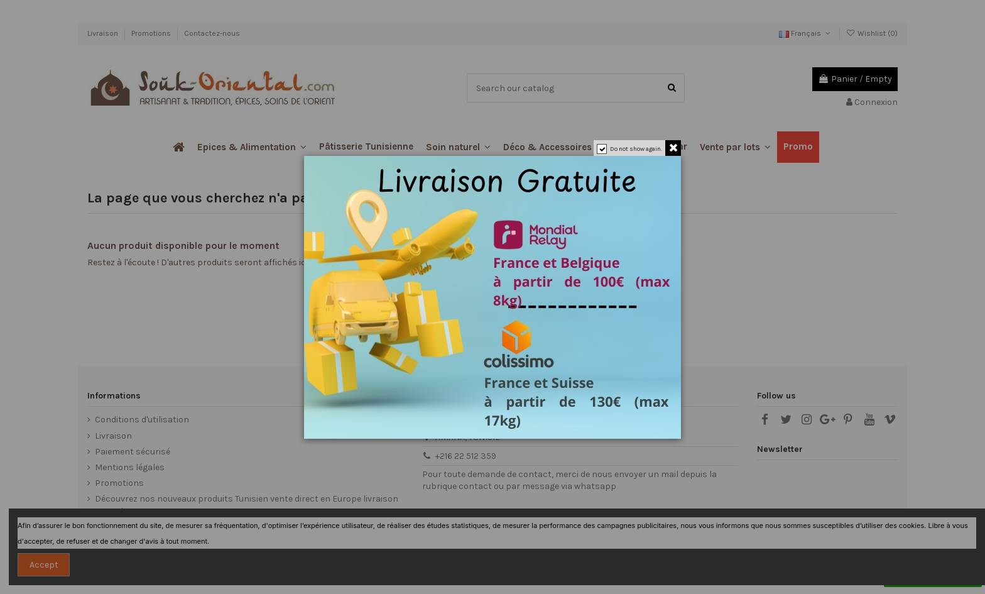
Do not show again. (636, 149)
